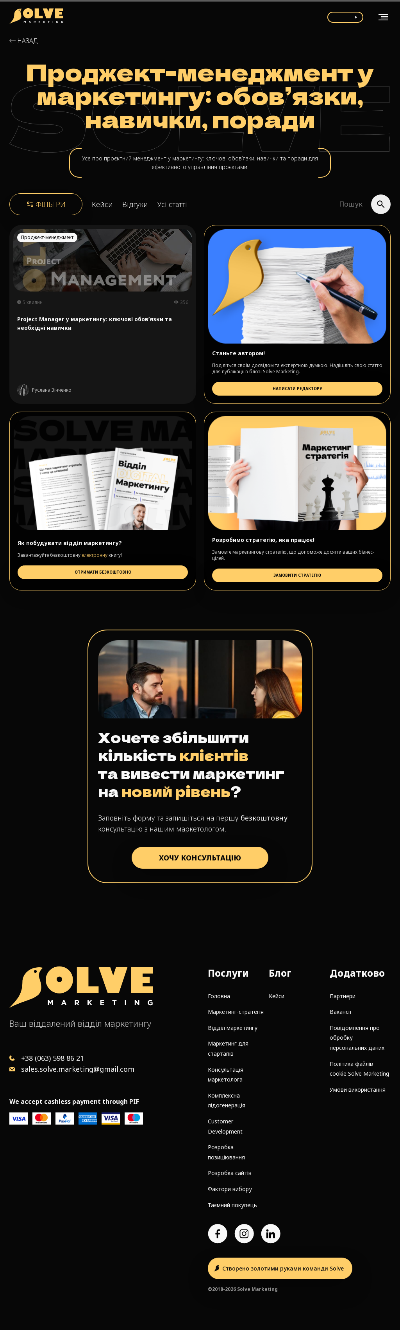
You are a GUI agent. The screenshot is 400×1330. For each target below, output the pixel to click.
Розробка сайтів (230, 1173)
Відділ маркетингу (232, 1027)
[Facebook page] (217, 1234)
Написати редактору (297, 388)
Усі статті (172, 204)
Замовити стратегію (297, 575)
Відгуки (135, 204)
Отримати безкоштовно (103, 572)
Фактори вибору (230, 1189)
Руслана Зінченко (51, 390)
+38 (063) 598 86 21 (52, 1058)
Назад (27, 41)
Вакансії (341, 1011)
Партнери (342, 996)
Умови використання (358, 1089)
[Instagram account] (244, 1234)
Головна (219, 996)
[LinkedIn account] (270, 1234)
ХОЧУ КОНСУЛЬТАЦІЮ (200, 857)
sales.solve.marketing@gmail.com (77, 1069)
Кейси (102, 204)
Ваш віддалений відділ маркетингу (80, 1023)
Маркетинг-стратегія (236, 1011)
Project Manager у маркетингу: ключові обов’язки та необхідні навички (94, 323)
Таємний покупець (232, 1205)
